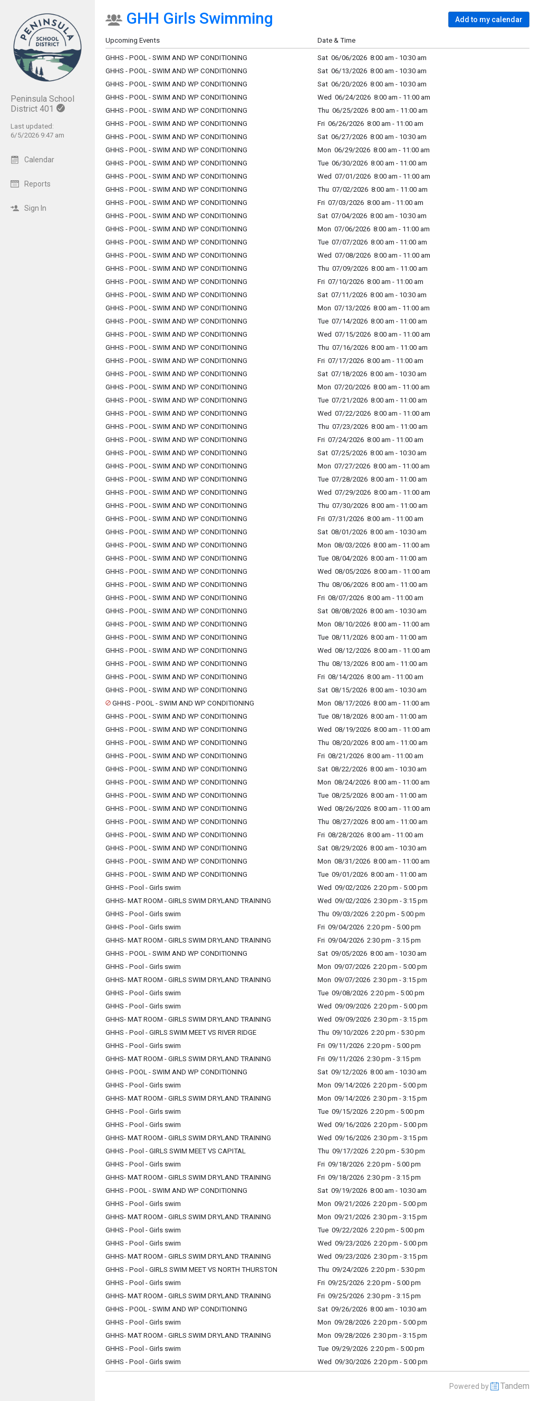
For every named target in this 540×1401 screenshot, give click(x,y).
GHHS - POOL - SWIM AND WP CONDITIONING (176, 189)
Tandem (514, 1386)
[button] (489, 19)
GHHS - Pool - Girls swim (143, 887)
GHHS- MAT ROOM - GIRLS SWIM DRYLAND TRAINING (188, 901)
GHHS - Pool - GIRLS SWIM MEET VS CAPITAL (175, 1151)
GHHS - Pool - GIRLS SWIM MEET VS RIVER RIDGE (180, 1032)
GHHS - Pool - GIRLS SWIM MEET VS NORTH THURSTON (191, 1269)
